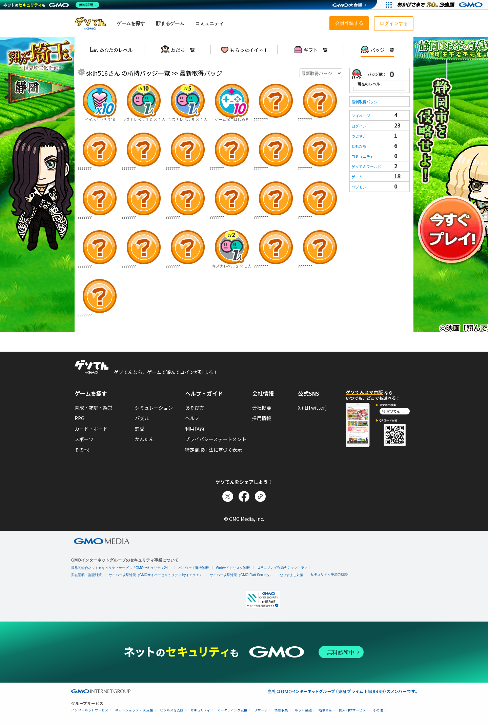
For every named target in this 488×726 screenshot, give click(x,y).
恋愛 (139, 428)
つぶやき (358, 136)
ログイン (358, 126)
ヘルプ (192, 418)
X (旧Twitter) (312, 407)
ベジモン (358, 187)
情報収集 (281, 710)
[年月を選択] (321, 73)
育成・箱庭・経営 (94, 407)
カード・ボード (91, 428)
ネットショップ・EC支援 (134, 710)
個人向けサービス (352, 710)
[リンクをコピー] (260, 496)
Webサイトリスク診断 (233, 568)
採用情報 (261, 418)
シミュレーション (154, 407)
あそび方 (194, 407)
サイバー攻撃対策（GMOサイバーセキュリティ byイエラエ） (156, 575)
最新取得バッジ (364, 101)
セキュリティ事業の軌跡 (329, 574)
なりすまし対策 (291, 575)
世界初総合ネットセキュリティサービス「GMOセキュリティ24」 (121, 568)
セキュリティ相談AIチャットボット (284, 567)
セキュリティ (200, 710)
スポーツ (84, 439)
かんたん (144, 439)
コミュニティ (362, 156)
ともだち (358, 146)
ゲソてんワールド (366, 166)
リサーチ (261, 710)
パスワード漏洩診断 (193, 568)
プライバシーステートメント (215, 439)
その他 (82, 449)
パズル (142, 418)
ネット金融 (303, 710)
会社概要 (261, 407)
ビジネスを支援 (172, 710)
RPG (79, 418)
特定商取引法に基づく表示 (213, 449)
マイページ (360, 115)
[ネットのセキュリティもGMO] (52, 4)
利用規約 (194, 428)
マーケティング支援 (232, 710)
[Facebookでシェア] (244, 496)
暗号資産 (325, 710)
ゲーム (357, 176)
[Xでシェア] (227, 496)
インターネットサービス (89, 710)
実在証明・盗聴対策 (86, 575)
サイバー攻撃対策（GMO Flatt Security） (241, 575)
